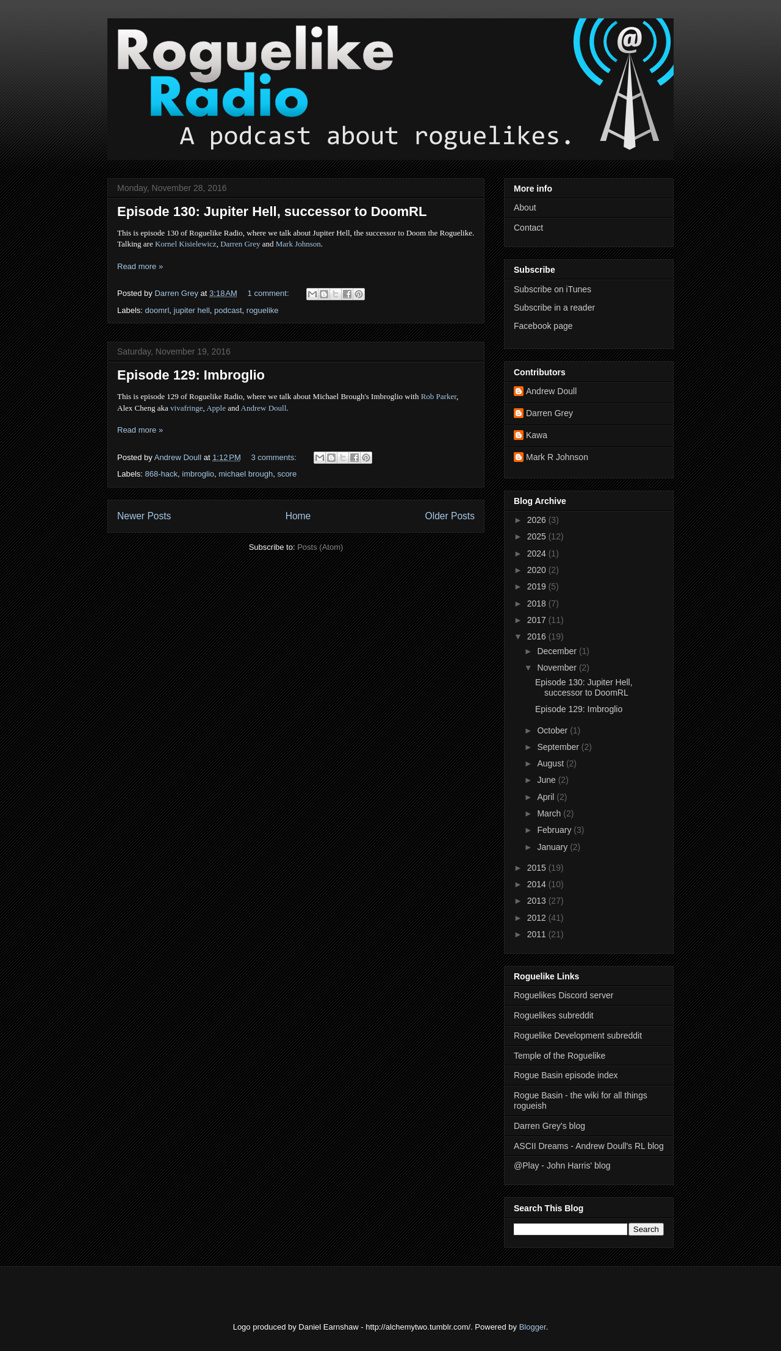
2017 (538, 620)
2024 (538, 553)
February (555, 830)
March (550, 813)
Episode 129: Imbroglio (191, 375)
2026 (538, 520)
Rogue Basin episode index (565, 1075)
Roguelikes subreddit (554, 1015)
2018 (538, 603)
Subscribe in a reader (554, 307)
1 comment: (270, 293)
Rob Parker (438, 396)
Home (298, 516)
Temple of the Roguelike (559, 1056)
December (557, 651)
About (525, 207)
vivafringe (186, 408)
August (551, 763)
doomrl (157, 310)
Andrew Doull (264, 408)
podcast (228, 310)
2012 (538, 918)
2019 (538, 586)
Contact (528, 227)
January (553, 847)
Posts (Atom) (320, 547)
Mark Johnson (298, 243)
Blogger (532, 1326)
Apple (216, 408)
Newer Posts (144, 516)
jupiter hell (192, 310)
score (287, 473)
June (547, 780)
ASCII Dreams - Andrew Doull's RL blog (589, 1146)
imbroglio (198, 473)
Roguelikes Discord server (563, 995)
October (553, 730)
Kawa (536, 435)
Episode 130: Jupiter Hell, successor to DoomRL (271, 211)
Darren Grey (240, 243)
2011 (538, 934)
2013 (538, 901)
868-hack (161, 473)
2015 (538, 868)
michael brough (245, 473)
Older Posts (450, 516)
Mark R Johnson (557, 457)
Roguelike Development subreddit (578, 1035)
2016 (538, 636)
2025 (538, 536)
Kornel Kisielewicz (186, 243)
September (559, 747)
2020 (538, 570)
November (557, 667)
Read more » (140, 266)
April (546, 797)
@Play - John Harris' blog (562, 1165)
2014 (538, 884)
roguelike (263, 310)
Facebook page (543, 326)
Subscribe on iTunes (552, 289)
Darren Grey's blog (549, 1126)
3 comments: (274, 457)
